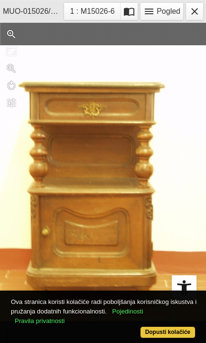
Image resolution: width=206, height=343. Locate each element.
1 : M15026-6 (94, 10)
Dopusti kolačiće (167, 332)
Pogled (161, 11)
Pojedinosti (127, 311)
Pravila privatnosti (40, 320)
